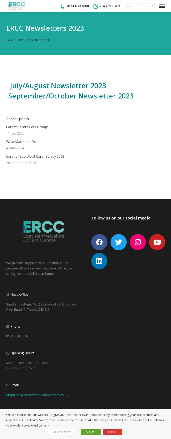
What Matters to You (22, 141)
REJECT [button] (112, 432)
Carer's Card (106, 6)
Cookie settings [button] (61, 432)
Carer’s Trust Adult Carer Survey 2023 (35, 156)
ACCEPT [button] (91, 432)
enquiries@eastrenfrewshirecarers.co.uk (37, 395)
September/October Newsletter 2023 (70, 96)
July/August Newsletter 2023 (58, 85)
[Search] (139, 6)
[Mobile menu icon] (162, 6)
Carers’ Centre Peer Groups (27, 127)
